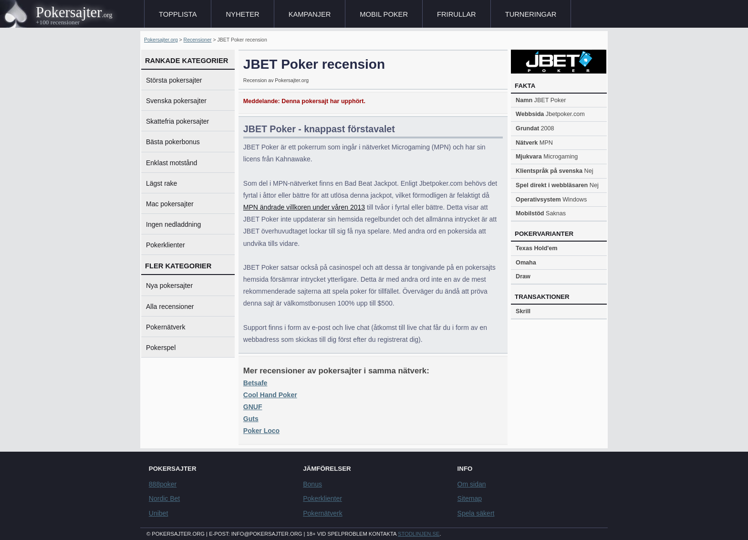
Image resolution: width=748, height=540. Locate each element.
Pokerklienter (165, 245)
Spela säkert (476, 513)
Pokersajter (69, 12)
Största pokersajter (174, 80)
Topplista (178, 14)
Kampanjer (310, 14)
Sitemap (469, 498)
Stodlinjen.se (418, 534)
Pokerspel (161, 347)
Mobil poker (384, 14)
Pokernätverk (165, 327)
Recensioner (198, 39)
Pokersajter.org (161, 39)
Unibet (158, 513)
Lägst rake (161, 183)
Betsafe (255, 383)
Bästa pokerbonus (173, 142)
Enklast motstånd (171, 163)
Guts (251, 419)
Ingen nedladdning (173, 224)
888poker (163, 484)
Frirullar (456, 14)
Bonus (312, 484)
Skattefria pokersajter (177, 121)
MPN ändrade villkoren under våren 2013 (304, 207)
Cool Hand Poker (270, 395)
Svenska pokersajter (176, 101)
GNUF (252, 407)
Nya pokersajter (169, 285)
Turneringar (531, 14)
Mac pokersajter (170, 204)
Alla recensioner (170, 306)
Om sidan (471, 484)
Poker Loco (261, 430)
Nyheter (242, 14)
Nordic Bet (164, 498)
